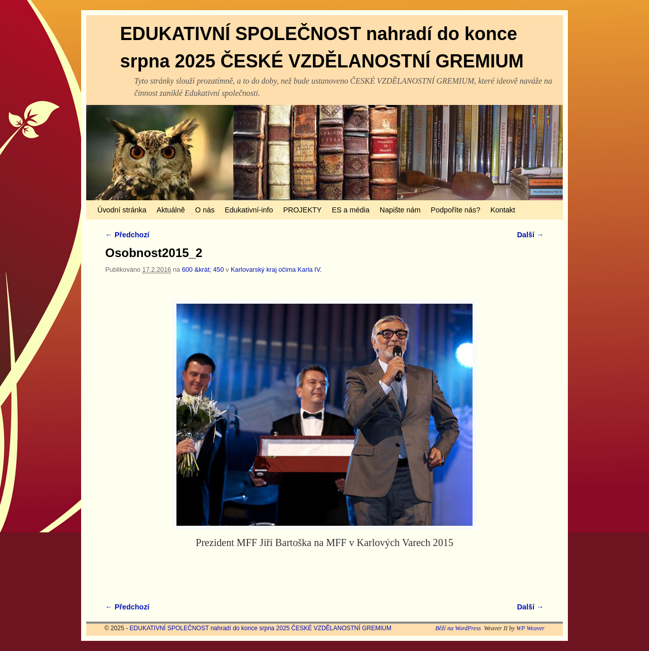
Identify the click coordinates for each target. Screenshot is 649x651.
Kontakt (502, 210)
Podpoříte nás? (456, 210)
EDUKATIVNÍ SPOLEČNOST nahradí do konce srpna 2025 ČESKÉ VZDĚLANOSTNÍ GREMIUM (260, 628)
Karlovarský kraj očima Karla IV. (276, 269)
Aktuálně (171, 210)
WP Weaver (530, 628)
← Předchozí (127, 235)
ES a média (350, 210)
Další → (530, 235)
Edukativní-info (249, 210)
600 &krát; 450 (203, 269)
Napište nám (400, 210)
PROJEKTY (302, 210)
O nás (204, 210)
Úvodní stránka (122, 210)
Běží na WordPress (458, 628)
